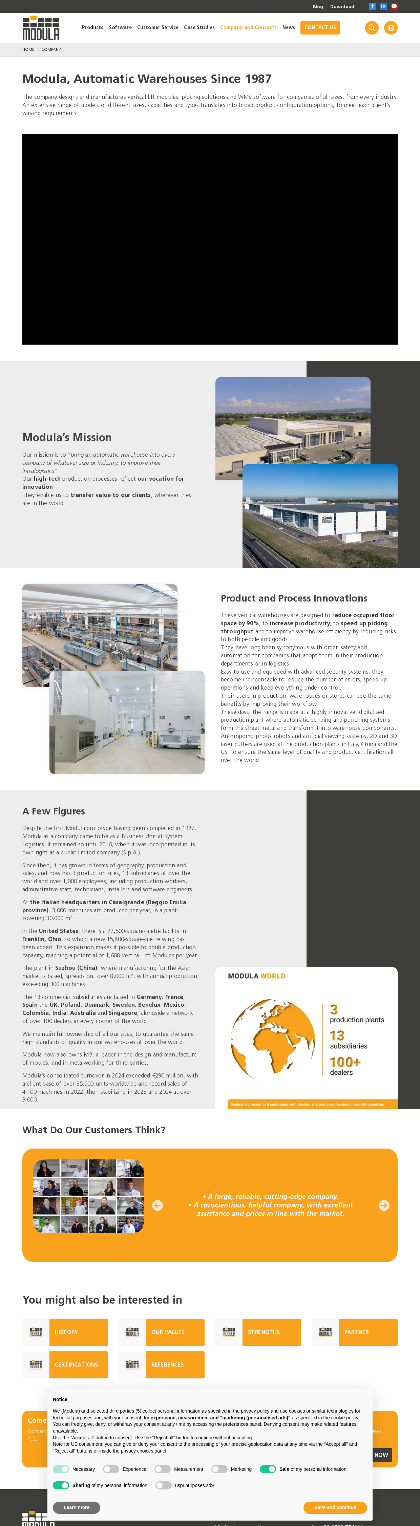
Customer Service (158, 27)
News (288, 27)
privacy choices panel (143, 1451)
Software (120, 27)
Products (92, 27)
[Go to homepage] (41, 27)
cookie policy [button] (344, 1417)
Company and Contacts (248, 27)
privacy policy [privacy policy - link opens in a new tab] (255, 1411)
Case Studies (199, 27)
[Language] (391, 28)
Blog (317, 6)
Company (51, 49)
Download (342, 6)
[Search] (372, 28)
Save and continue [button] (335, 1507)
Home (28, 49)
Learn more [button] (76, 1507)
